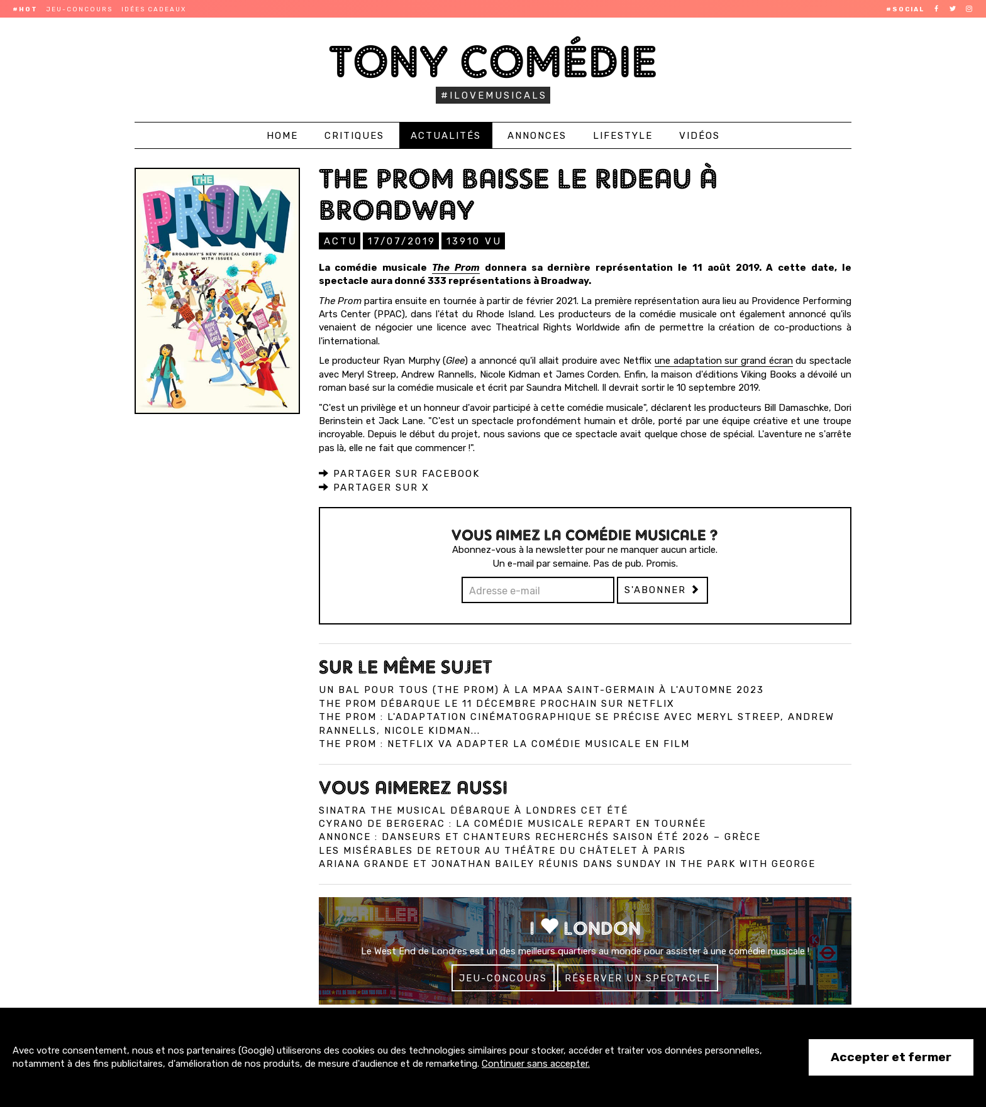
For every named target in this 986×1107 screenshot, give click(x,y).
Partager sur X (374, 487)
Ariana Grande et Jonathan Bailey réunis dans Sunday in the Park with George (567, 863)
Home (282, 135)
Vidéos (699, 135)
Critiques (354, 135)
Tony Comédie (493, 61)
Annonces (537, 135)
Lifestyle (623, 135)
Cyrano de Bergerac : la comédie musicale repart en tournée (512, 823)
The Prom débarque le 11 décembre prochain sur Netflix (497, 703)
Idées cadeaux (153, 9)
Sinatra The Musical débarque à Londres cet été (473, 809)
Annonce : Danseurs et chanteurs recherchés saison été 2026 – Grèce (540, 836)
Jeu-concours (80, 9)
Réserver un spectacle (638, 977)
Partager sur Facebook (399, 473)
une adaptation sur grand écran (724, 360)
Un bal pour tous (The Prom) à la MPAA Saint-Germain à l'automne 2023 (541, 689)
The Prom (456, 267)
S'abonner (662, 589)
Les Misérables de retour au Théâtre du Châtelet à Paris (502, 850)
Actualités (446, 135)
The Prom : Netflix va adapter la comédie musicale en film (504, 743)
